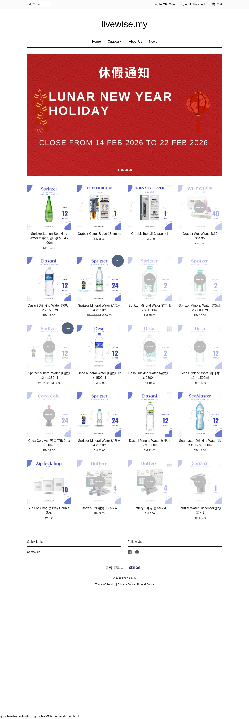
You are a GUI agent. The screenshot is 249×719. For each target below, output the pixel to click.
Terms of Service (105, 584)
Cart (219, 4)
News (153, 41)
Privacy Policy (126, 584)
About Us (135, 41)
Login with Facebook (193, 4)
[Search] (39, 4)
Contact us (33, 551)
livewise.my (125, 24)
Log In (158, 4)
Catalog (115, 41)
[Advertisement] (120, 653)
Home (96, 41)
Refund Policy (145, 584)
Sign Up (174, 4)
